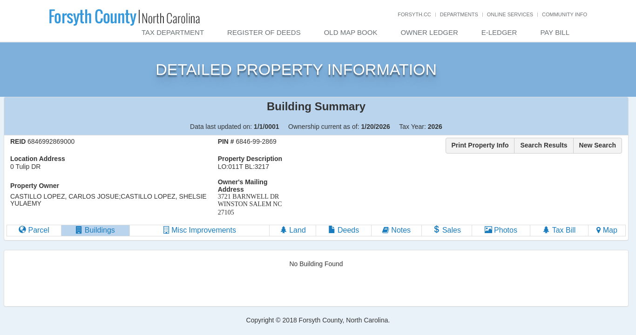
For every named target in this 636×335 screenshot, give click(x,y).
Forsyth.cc (414, 14)
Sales (446, 230)
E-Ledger (499, 32)
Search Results (543, 145)
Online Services (510, 14)
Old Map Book (351, 32)
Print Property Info (480, 145)
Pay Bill (554, 32)
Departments (459, 14)
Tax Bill (558, 230)
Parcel (34, 230)
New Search (597, 145)
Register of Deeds (264, 32)
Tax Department (173, 32)
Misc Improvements (199, 230)
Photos (501, 230)
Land (293, 230)
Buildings (95, 230)
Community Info (564, 14)
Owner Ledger (429, 32)
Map (606, 230)
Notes (396, 230)
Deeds (343, 230)
